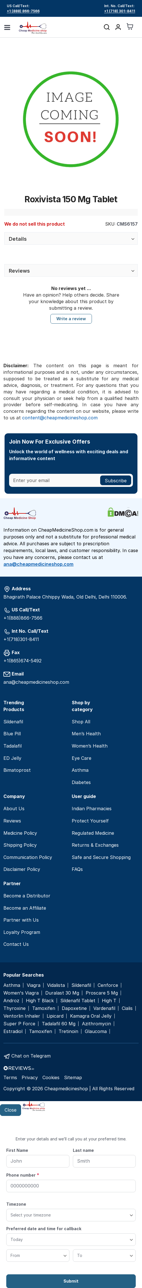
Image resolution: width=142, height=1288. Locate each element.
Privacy (30, 1077)
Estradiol (12, 1031)
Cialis (127, 1008)
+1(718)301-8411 (21, 639)
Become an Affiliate (24, 908)
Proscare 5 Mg (102, 993)
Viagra (33, 985)
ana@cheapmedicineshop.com (38, 564)
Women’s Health (90, 746)
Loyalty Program (21, 932)
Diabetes (81, 782)
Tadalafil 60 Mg (58, 1023)
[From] (37, 1255)
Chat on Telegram (31, 1056)
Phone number (22, 1175)
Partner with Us (21, 920)
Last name (83, 1150)
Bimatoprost (17, 770)
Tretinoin (68, 1031)
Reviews (19, 271)
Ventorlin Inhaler (21, 1016)
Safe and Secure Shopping (101, 857)
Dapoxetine (74, 1008)
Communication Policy (27, 857)
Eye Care (81, 758)
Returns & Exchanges (95, 845)
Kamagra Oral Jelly (91, 1016)
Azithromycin (96, 1023)
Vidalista (56, 985)
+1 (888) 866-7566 (23, 11)
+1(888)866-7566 (22, 618)
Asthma (80, 770)
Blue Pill (12, 733)
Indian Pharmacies (92, 808)
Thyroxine (14, 1008)
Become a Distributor (26, 896)
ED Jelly (12, 758)
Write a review (71, 318)
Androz (11, 1000)
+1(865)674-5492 (22, 661)
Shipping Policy (20, 845)
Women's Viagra (21, 993)
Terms (10, 1077)
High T (109, 1000)
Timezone (16, 1204)
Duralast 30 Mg (62, 993)
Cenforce (108, 985)
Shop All (81, 721)
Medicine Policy (20, 833)
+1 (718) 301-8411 (119, 11)
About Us (13, 808)
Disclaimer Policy (21, 869)
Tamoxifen (43, 1008)
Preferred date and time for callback (43, 1228)
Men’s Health (86, 733)
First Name (17, 1150)
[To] (104, 1255)
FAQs (77, 869)
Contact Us (16, 944)
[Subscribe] (115, 480)
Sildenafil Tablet (77, 1000)
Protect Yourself (90, 821)
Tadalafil (12, 746)
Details (18, 239)
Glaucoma (96, 1031)
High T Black (40, 1000)
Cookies (50, 1077)
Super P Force (19, 1023)
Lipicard (55, 1016)
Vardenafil (104, 1008)
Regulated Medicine (93, 833)
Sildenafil (13, 721)
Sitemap (73, 1077)
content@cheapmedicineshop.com (60, 418)
